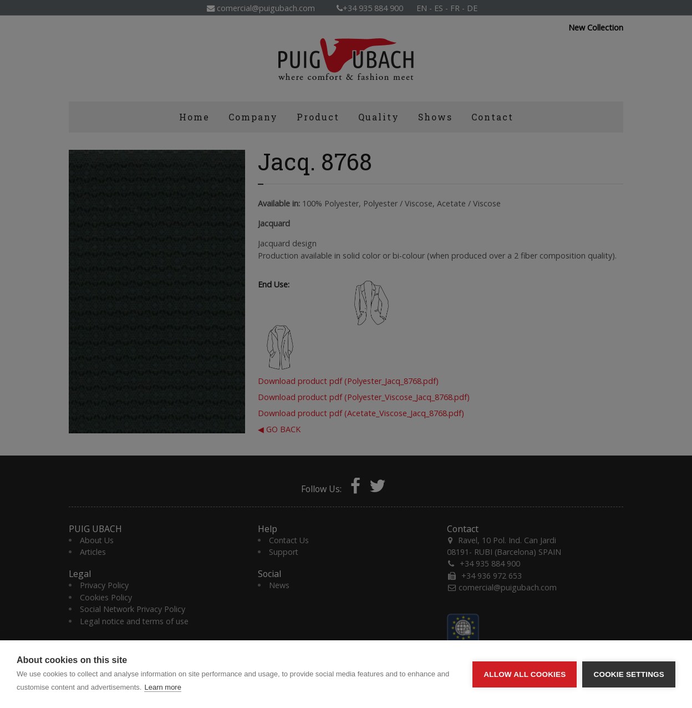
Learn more (162, 687)
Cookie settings (628, 674)
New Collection (595, 28)
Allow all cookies (525, 674)
